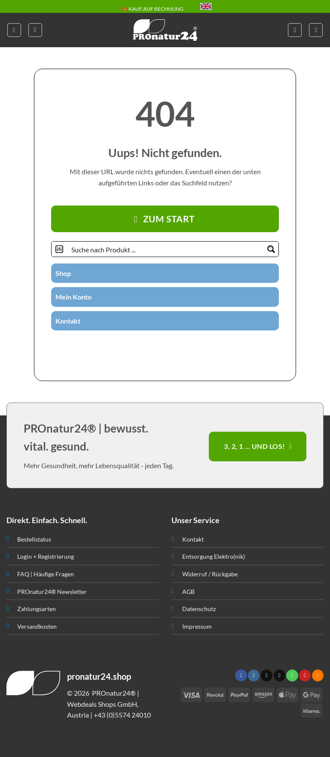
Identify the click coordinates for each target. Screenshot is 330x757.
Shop (63, 273)
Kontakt (67, 321)
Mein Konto (73, 297)
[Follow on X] (266, 675)
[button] (14, 30)
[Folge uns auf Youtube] (201, 345)
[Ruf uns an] (170, 345)
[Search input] (165, 249)
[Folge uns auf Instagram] (138, 345)
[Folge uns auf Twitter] (149, 345)
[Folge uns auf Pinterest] (180, 345)
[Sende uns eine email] (159, 345)
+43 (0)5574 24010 (122, 715)
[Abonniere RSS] (191, 345)
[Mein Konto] (295, 30)
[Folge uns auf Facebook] (128, 345)
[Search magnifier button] (270, 249)
